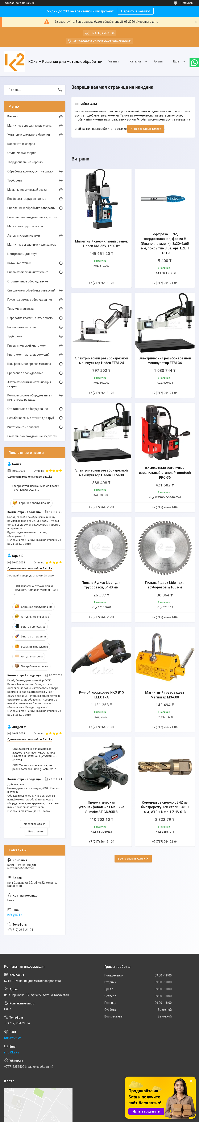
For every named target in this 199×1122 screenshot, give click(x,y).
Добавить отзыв (35, 823)
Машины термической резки (27, 189)
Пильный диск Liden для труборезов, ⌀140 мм (101, 585)
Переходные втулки (147, 128)
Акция (158, 61)
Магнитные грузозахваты (25, 226)
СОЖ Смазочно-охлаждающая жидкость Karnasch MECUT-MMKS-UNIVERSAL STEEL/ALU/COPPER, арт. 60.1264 (35, 754)
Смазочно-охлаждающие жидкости (32, 217)
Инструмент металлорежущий (28, 354)
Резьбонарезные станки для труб (30, 418)
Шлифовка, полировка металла (29, 364)
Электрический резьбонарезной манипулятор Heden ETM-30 (101, 472)
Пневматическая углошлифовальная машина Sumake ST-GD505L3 (101, 807)
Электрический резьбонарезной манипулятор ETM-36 (164, 360)
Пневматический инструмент (27, 272)
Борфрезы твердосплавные (26, 198)
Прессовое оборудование (25, 373)
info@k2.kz (14, 915)
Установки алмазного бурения (28, 134)
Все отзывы (36, 831)
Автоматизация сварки (23, 235)
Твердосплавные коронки (25, 162)
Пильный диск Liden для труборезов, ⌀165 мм (165, 585)
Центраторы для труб (22, 254)
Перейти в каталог (135, 11)
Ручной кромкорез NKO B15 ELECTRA (101, 694)
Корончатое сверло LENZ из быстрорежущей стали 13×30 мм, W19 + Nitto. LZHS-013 (164, 807)
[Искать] (60, 90)
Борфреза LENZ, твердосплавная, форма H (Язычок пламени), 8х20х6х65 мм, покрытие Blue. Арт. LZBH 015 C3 (165, 243)
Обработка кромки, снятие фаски (30, 171)
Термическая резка (20, 308)
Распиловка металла (22, 327)
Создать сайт (13, 2)
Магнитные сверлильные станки (30, 125)
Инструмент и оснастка (23, 427)
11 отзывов (186, 2)
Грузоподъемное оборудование (29, 299)
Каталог (135, 61)
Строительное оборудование (27, 281)
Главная (113, 61)
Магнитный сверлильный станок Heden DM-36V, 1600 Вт (101, 243)
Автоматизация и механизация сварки (29, 384)
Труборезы (14, 180)
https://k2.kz (12, 1038)
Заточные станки (19, 263)
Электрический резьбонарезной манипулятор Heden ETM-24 (101, 360)
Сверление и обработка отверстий (31, 208)
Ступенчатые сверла (21, 153)
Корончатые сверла (21, 144)
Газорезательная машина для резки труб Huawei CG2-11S (35, 487)
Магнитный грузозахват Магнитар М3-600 (164, 694)
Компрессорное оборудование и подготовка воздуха (30, 397)
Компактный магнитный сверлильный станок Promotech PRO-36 (165, 473)
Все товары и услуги (131, 858)
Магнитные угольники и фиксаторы (32, 244)
